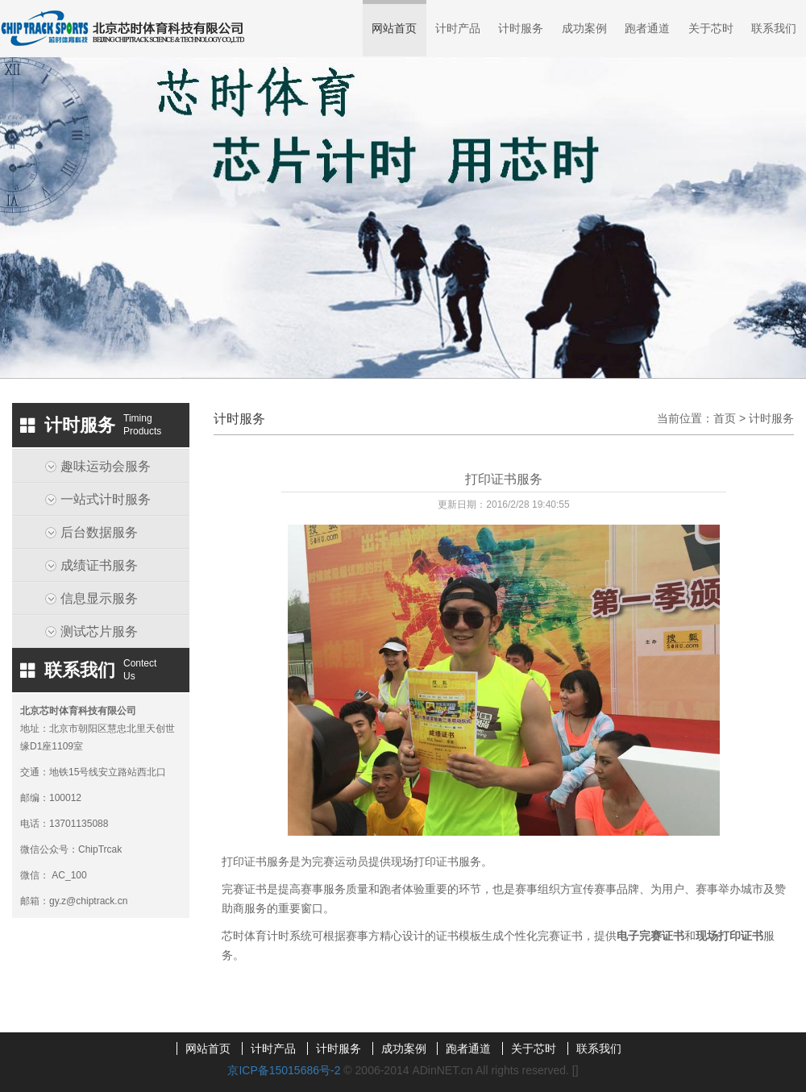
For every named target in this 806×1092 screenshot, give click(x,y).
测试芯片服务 (99, 631)
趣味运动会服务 (105, 466)
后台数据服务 (99, 532)
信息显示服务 (99, 598)
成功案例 (584, 28)
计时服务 (520, 28)
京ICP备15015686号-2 (283, 1070)
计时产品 (457, 28)
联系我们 (773, 28)
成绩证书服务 (99, 565)
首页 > (731, 418)
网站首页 (394, 28)
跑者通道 (647, 28)
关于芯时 (710, 28)
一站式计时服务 (105, 499)
